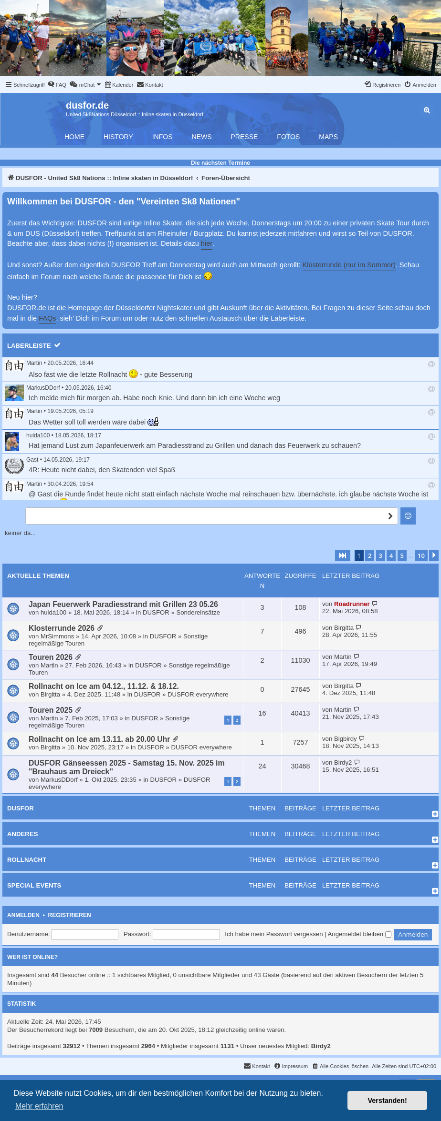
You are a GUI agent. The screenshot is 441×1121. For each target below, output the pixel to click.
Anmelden (23, 915)
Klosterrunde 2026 (61, 628)
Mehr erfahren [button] (39, 1106)
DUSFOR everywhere (198, 694)
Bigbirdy (345, 738)
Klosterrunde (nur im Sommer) (349, 265)
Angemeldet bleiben (359, 934)
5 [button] (402, 555)
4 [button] (391, 555)
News (202, 137)
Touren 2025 (51, 710)
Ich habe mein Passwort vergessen (274, 934)
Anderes (22, 834)
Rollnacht (26, 859)
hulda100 (38, 435)
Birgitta (344, 627)
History (118, 137)
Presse (244, 137)
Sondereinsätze (198, 612)
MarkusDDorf (43, 387)
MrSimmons (57, 636)
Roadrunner (352, 603)
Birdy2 (343, 762)
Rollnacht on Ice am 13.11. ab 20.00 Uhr (99, 739)
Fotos (288, 137)
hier (206, 243)
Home (74, 137)
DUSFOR (156, 612)
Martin (34, 363)
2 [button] (369, 555)
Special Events (34, 885)
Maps (328, 137)
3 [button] (380, 555)
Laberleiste (29, 345)
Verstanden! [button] (387, 1100)
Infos (162, 137)
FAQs (47, 318)
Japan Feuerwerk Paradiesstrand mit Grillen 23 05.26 (123, 604)
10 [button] (421, 555)
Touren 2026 (51, 657)
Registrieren (69, 915)
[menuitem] (56, 85)
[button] (342, 555)
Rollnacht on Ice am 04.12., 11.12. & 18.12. (104, 686)
